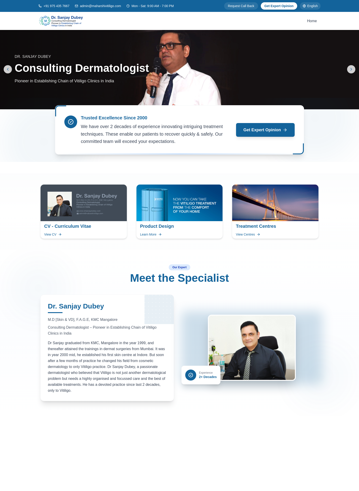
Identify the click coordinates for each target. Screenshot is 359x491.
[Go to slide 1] (177, 104)
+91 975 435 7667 (56, 6)
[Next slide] (351, 69)
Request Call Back (241, 6)
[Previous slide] (8, 69)
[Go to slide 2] (184, 104)
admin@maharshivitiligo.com (100, 6)
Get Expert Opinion (279, 6)
